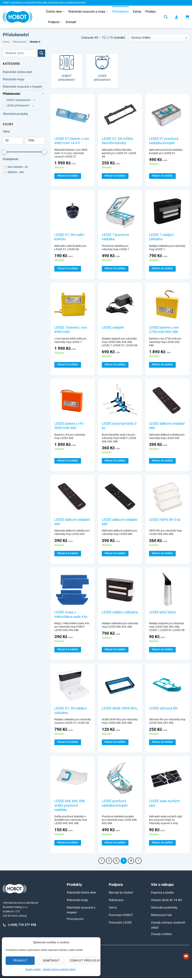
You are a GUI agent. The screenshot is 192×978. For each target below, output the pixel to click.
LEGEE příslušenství (17, 105)
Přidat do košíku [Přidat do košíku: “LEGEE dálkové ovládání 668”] (162, 460)
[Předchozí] (101, 861)
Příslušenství (120, 11)
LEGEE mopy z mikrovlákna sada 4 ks (70, 614)
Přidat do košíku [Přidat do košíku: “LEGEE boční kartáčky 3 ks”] (115, 460)
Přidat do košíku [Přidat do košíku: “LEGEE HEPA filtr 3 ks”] (162, 553)
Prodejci (150, 11)
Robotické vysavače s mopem (22, 86)
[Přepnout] (43, 94)
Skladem (12, 172)
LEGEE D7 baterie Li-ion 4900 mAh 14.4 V (71, 141)
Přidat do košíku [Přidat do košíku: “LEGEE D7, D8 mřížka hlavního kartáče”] (115, 176)
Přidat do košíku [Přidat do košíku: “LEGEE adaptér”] (115, 364)
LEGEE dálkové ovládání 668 (166, 426)
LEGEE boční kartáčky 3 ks (119, 426)
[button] (176, 17)
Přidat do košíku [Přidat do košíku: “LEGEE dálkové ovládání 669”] (67, 553)
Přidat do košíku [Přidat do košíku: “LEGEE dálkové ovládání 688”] (115, 553)
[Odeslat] (41, 53)
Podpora (55, 22)
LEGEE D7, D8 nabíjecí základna (70, 710)
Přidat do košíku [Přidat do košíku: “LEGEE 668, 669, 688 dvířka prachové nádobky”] (67, 842)
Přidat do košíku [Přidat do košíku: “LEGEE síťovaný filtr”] (162, 742)
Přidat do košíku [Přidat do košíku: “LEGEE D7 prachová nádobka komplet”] (162, 176)
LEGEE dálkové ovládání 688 (119, 522)
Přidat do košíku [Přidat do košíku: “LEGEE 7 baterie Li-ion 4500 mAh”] (67, 364)
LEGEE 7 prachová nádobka (115, 237)
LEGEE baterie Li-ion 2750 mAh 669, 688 (164, 329)
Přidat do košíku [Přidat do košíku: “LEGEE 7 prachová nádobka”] (115, 268)
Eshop (137, 11)
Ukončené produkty (15, 114)
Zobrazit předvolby (83, 960)
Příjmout (20, 960)
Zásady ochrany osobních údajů (59, 969)
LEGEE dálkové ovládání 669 (72, 522)
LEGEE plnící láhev (162, 612)
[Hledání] (165, 17)
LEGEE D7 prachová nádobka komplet (163, 141)
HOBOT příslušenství (18, 100)
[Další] (138, 861)
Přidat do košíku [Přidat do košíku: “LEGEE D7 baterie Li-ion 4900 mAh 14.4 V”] (67, 176)
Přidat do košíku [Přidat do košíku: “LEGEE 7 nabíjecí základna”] (162, 268)
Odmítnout (51, 960)
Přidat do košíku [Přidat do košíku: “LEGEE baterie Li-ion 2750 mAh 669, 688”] (162, 364)
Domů (6, 41)
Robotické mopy (13, 79)
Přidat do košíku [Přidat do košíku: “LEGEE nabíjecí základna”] (115, 649)
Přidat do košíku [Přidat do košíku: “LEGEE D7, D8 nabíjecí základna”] (67, 742)
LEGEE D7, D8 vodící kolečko (69, 237)
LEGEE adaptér (113, 327)
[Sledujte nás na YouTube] (186, 956)
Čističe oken (55, 12)
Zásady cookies (33, 969)
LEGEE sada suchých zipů (164, 803)
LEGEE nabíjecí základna (120, 612)
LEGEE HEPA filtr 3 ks (164, 520)
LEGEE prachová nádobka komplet (115, 803)
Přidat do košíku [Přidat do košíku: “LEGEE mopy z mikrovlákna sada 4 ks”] (67, 649)
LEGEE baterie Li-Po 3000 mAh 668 (69, 426)
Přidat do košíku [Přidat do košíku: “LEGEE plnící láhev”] (162, 649)
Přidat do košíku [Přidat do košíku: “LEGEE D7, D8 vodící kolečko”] (67, 268)
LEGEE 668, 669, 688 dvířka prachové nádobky (69, 805)
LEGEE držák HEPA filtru (119, 708)
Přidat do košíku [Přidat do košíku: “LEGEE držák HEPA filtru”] (115, 742)
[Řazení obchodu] (159, 37)
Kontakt (71, 22)
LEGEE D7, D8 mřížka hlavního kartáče (117, 141)
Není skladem (15, 167)
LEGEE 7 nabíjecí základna (161, 237)
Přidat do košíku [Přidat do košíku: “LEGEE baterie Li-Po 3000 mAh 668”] (67, 460)
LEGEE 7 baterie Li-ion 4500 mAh (70, 329)
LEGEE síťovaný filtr (163, 708)
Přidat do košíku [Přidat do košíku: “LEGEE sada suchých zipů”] (162, 842)
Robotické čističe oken (17, 72)
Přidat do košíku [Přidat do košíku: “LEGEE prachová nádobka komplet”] (115, 842)
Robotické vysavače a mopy (88, 12)
